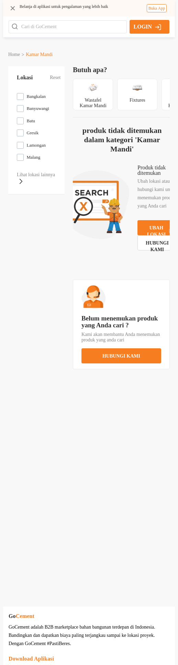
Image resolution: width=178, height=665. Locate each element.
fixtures (129, 100)
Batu (31, 120)
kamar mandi (39, 54)
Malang (34, 157)
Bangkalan (36, 96)
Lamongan (36, 145)
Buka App (156, 8)
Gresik (33, 132)
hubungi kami (117, 346)
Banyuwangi (38, 108)
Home (14, 54)
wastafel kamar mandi (84, 103)
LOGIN (148, 27)
